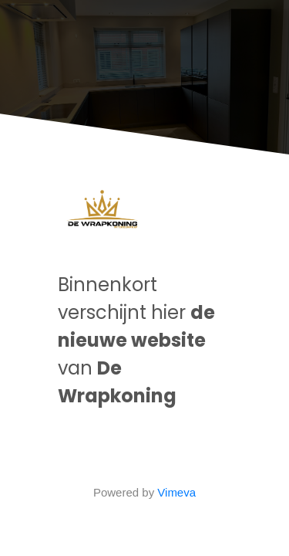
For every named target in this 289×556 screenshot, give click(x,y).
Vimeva (176, 492)
